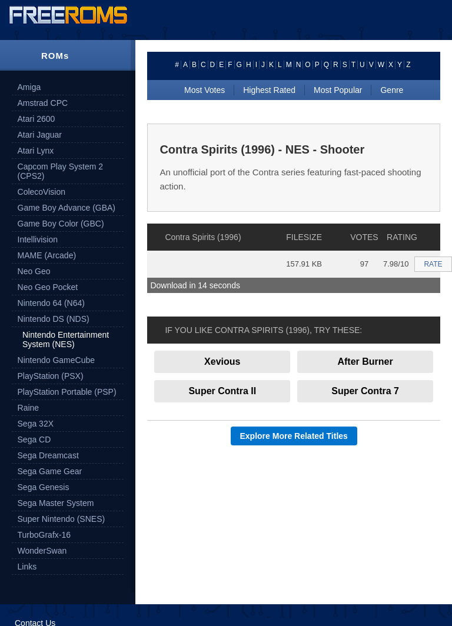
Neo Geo (34, 271)
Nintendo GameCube (56, 360)
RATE (433, 264)
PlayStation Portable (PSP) (67, 392)
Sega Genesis (43, 487)
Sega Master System (56, 503)
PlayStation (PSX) (51, 376)
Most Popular (338, 90)
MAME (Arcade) (47, 255)
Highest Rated (269, 90)
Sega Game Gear (50, 471)
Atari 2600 (36, 119)
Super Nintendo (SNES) (61, 519)
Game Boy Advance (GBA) (67, 207)
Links (27, 566)
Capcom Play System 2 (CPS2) (61, 171)
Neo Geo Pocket (48, 287)
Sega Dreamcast (48, 455)
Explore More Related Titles (294, 436)
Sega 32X (36, 423)
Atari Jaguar (40, 134)
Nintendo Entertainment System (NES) (65, 339)
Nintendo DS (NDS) (53, 319)
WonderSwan (42, 550)
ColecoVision (41, 192)
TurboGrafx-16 (44, 535)
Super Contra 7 (365, 391)
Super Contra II (222, 391)
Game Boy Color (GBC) (61, 223)
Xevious (222, 362)
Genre (391, 90)
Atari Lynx (36, 150)
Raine (28, 407)
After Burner (365, 362)
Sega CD (34, 439)
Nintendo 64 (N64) (51, 303)
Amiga (29, 87)
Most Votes (204, 90)
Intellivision (38, 239)
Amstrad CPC (43, 103)
